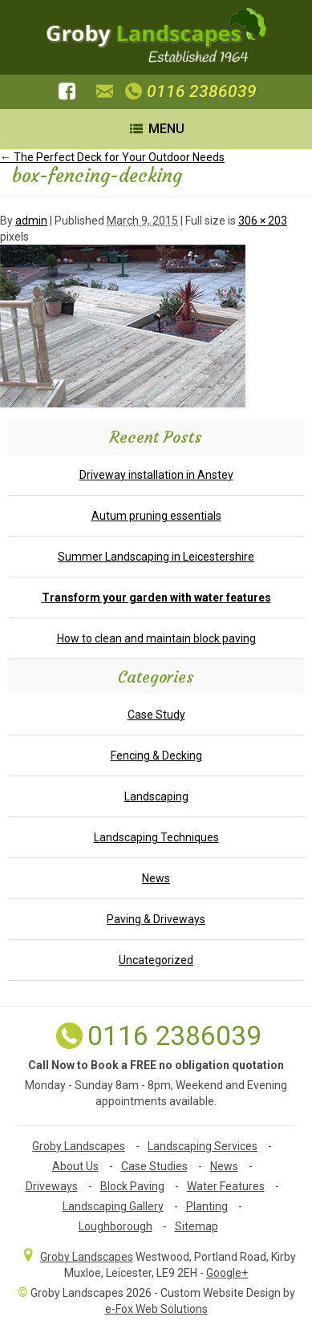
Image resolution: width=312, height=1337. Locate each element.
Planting (207, 1206)
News (156, 878)
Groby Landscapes (78, 1146)
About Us (75, 1166)
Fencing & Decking (156, 755)
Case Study (156, 714)
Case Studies (154, 1166)
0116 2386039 (189, 91)
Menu (156, 128)
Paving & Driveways (156, 919)
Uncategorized (156, 960)
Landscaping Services (202, 1146)
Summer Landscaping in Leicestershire (156, 556)
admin (31, 220)
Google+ (227, 1272)
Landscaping (156, 796)
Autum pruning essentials (156, 515)
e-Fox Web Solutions (156, 1309)
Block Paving (132, 1186)
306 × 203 (262, 220)
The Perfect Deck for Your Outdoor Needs (112, 157)
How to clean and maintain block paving (156, 638)
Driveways (52, 1186)
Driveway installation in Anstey (156, 474)
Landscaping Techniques (156, 837)
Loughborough (115, 1226)
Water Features (226, 1186)
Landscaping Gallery (113, 1206)
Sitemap (196, 1226)
